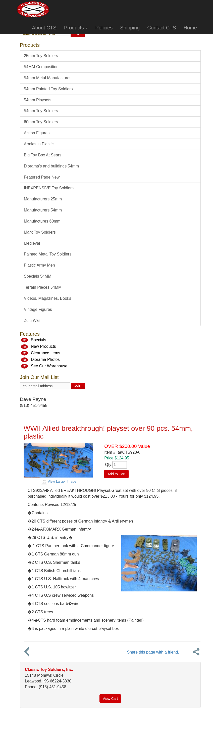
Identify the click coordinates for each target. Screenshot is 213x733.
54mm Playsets (37, 100)
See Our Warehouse (49, 366)
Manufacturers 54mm (43, 210)
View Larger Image (62, 481)
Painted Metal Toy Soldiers (47, 254)
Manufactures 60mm (42, 221)
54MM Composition (41, 67)
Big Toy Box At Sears (42, 155)
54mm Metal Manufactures (47, 78)
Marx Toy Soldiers (40, 232)
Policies (104, 27)
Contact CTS (161, 27)
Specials (38, 340)
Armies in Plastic (39, 144)
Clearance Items (45, 353)
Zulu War (32, 320)
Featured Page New (42, 177)
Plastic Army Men (39, 265)
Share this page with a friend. (153, 652)
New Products (43, 346)
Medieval (32, 243)
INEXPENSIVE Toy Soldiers (49, 188)
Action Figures (36, 133)
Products (76, 27)
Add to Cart (116, 474)
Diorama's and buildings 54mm (51, 166)
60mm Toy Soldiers (41, 122)
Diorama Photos (45, 360)
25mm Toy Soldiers (41, 56)
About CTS (44, 27)
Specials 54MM (37, 276)
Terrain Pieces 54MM (43, 287)
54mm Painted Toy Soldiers (48, 89)
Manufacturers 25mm (43, 199)
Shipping (130, 27)
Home (190, 27)
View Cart (110, 699)
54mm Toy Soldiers (41, 111)
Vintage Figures (38, 309)
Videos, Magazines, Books (47, 298)
